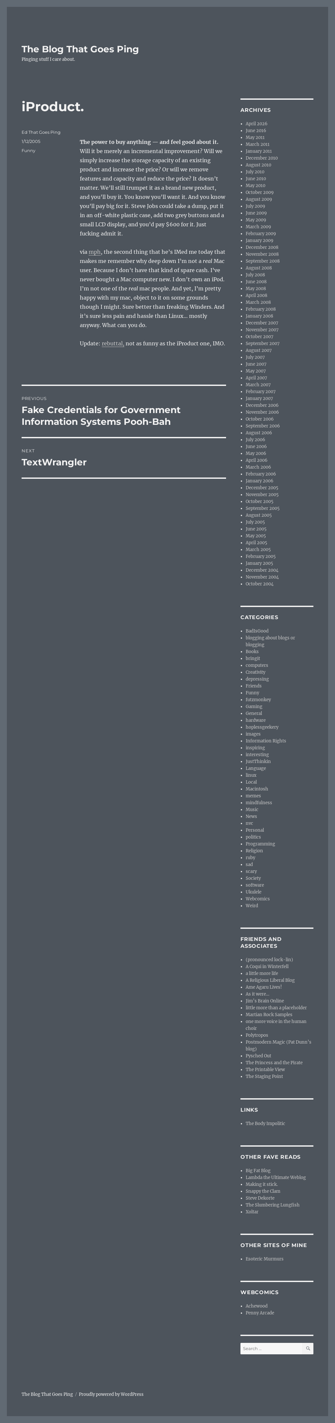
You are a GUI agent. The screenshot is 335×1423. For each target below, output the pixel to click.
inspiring (255, 748)
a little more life (262, 973)
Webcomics (258, 899)
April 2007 (256, 378)
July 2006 (255, 440)
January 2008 (259, 316)
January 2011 (259, 151)
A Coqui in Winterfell (267, 966)
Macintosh (257, 789)
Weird (252, 906)
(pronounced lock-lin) (269, 960)
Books (252, 651)
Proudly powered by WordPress (111, 1394)
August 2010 (258, 165)
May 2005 (256, 536)
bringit (253, 658)
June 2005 (256, 529)
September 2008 (263, 261)
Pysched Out (258, 1056)
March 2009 (258, 227)
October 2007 (259, 336)
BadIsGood (257, 631)
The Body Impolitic (265, 1123)
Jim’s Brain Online (265, 1001)
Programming (260, 844)
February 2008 (261, 309)
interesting (257, 754)
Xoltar (252, 1212)
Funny (28, 150)
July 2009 (255, 206)
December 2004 (262, 570)
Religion (254, 851)
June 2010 (256, 179)
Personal (255, 830)
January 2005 (259, 563)
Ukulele (253, 892)
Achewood (257, 1306)
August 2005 (259, 515)
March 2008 (258, 302)
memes (253, 796)
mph (95, 252)
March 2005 (258, 549)
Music (252, 809)
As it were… (257, 994)
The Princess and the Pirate (274, 1063)
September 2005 (263, 508)
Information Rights (266, 741)
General (254, 713)
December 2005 (262, 488)
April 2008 (256, 295)
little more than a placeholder (276, 1008)
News (251, 816)
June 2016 (256, 130)
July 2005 (255, 522)
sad (249, 864)
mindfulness (259, 803)
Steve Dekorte (260, 1198)
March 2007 (258, 385)
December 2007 (262, 323)
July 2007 (255, 357)
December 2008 (262, 247)
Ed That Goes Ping (41, 132)
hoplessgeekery (262, 727)
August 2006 (259, 433)
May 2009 (256, 220)
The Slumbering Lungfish (273, 1205)
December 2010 (262, 158)
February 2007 (261, 391)
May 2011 (255, 137)
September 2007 (263, 343)
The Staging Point (264, 1076)
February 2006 (261, 474)
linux (251, 775)
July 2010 (255, 172)
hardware (256, 720)
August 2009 (259, 199)
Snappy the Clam (263, 1191)
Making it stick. (262, 1184)
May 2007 (256, 371)
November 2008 (262, 254)
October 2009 (260, 192)
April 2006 (257, 460)
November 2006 (262, 412)
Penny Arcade (260, 1313)
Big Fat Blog (258, 1170)
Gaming (254, 706)
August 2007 (259, 350)
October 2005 (259, 501)
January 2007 (259, 398)
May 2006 (256, 453)
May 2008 (256, 288)
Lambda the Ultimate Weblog (276, 1177)
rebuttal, (113, 343)
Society (253, 878)
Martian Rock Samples (269, 1014)
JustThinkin (258, 761)
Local (251, 782)
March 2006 (258, 467)
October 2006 (260, 419)
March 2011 (258, 144)
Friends (254, 686)
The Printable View (265, 1069)
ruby (250, 857)
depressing (257, 679)
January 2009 (259, 240)
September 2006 (263, 426)
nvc (249, 823)
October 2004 (259, 584)
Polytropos (257, 1035)
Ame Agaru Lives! (264, 987)
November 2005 (262, 494)
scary (251, 871)
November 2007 (262, 330)
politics (253, 837)
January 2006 (259, 481)
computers (257, 665)
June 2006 (256, 446)
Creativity (255, 672)
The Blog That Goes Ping (80, 49)
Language (256, 768)
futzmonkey (258, 700)
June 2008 (256, 282)
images (253, 734)
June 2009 (256, 213)
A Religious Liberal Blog (270, 980)
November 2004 (262, 577)
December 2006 (262, 405)
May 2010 (255, 185)
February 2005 (261, 556)
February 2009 (261, 233)
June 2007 (256, 364)
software (255, 885)
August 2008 (259, 268)
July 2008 (255, 275)
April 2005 (256, 543)
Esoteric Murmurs (265, 1259)
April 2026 (257, 124)
